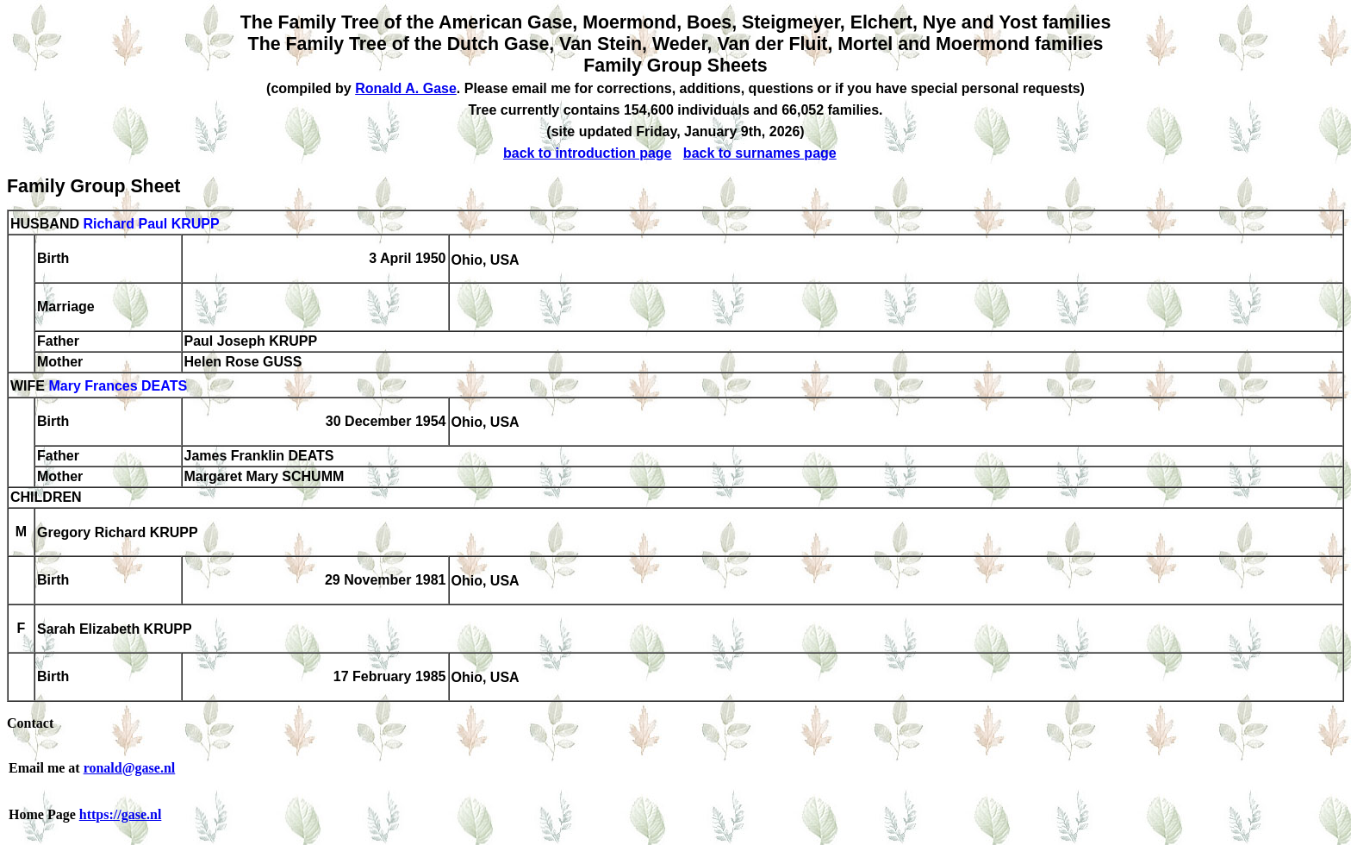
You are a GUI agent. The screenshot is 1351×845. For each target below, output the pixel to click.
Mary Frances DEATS (117, 386)
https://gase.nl (120, 814)
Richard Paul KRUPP (151, 223)
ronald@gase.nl (130, 767)
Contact (30, 723)
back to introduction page (587, 153)
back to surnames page (760, 153)
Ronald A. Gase (406, 88)
